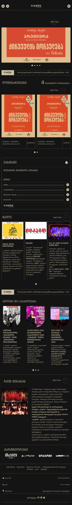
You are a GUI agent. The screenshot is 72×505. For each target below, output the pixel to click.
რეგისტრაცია (3, 6)
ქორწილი (30, 469)
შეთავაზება (21, 467)
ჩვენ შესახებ (10, 467)
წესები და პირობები (33, 467)
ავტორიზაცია (7, 6)
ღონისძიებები (14, 83)
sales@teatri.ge (64, 478)
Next (68, 43)
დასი (37, 469)
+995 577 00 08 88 (65, 484)
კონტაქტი (43, 469)
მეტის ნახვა (55, 23)
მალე (7, 217)
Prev (3, 43)
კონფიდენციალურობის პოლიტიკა (54, 467)
